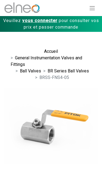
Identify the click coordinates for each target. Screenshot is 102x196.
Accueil (51, 51)
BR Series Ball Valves (68, 71)
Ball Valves (30, 71)
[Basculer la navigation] (92, 8)
